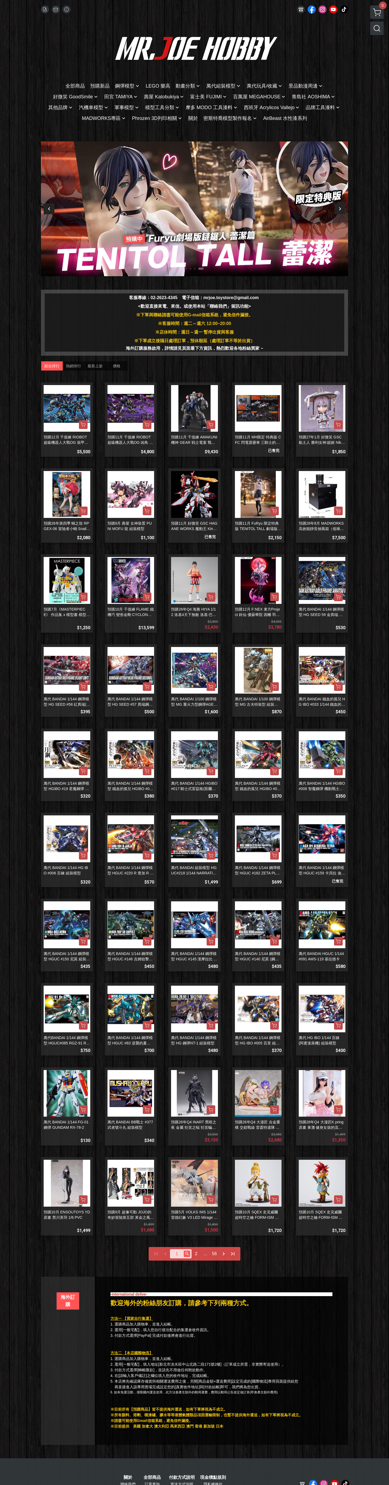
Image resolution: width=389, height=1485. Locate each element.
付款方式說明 (182, 1477)
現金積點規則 (213, 1477)
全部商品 (152, 1477)
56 (214, 1253)
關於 (128, 1477)
